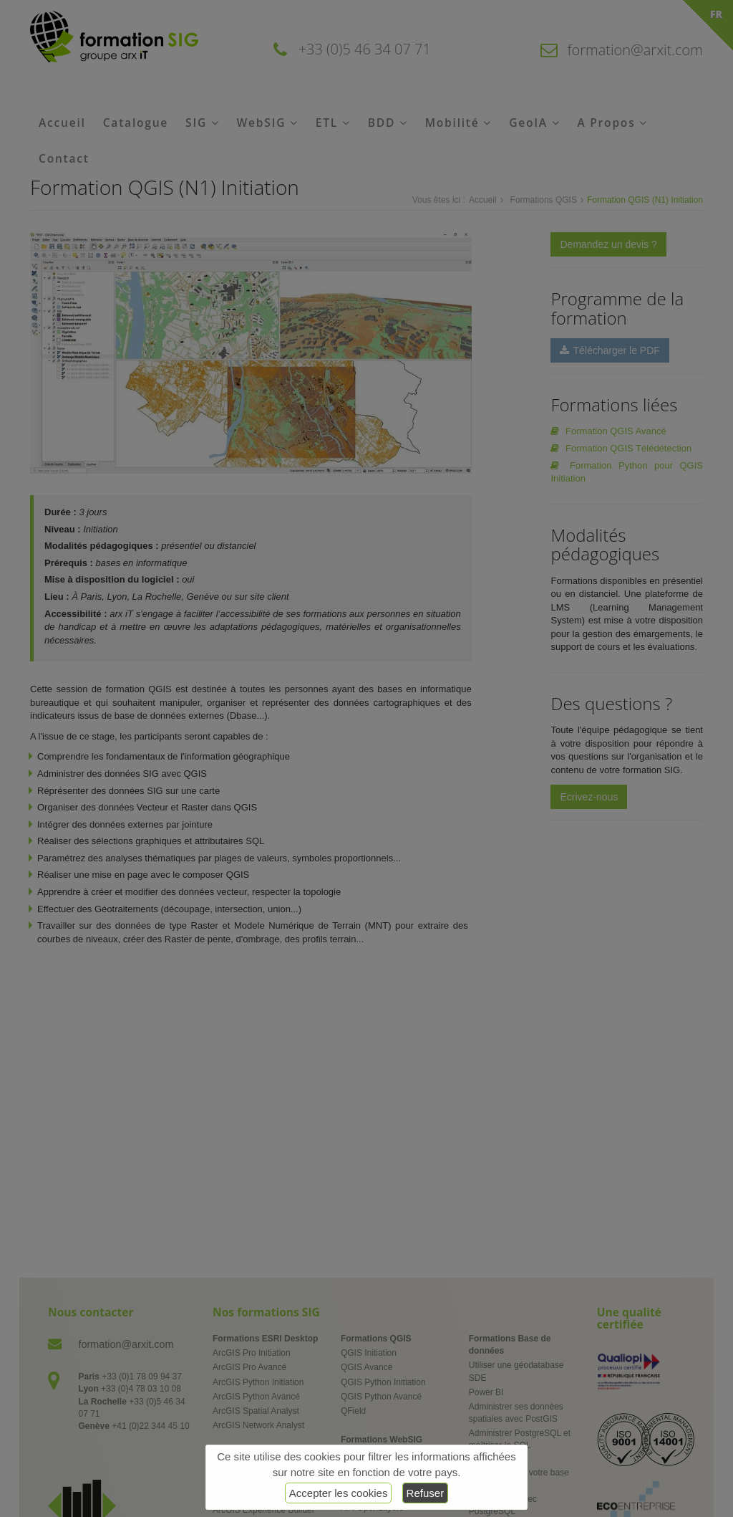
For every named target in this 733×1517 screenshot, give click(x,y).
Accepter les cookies (338, 1493)
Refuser (426, 1493)
